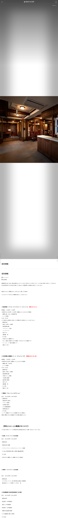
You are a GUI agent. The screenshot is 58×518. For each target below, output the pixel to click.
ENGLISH (54, 5)
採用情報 (5, 273)
